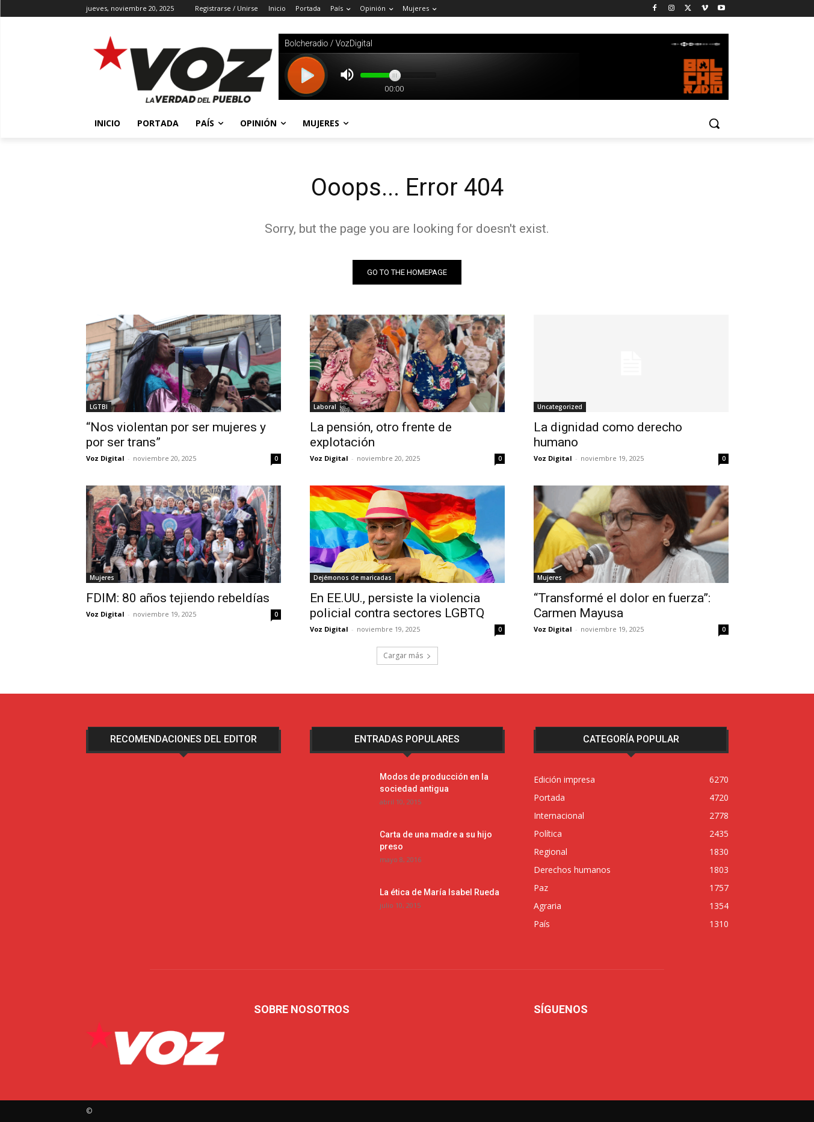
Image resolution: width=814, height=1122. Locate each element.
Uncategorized (559, 406)
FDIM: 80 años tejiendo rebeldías (178, 598)
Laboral (324, 406)
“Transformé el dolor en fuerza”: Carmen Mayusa (622, 605)
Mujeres (102, 577)
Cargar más (407, 655)
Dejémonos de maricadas (352, 577)
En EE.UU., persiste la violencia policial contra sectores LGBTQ (397, 605)
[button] (714, 123)
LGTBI (99, 406)
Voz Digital (105, 458)
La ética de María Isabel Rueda (439, 892)
